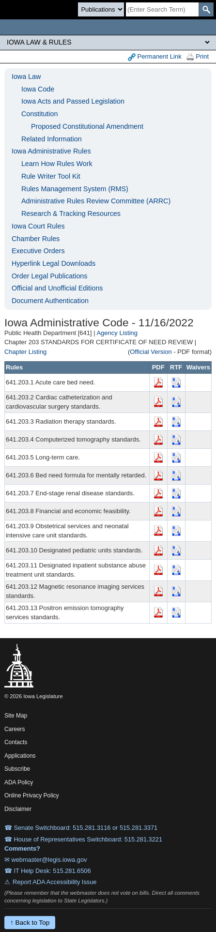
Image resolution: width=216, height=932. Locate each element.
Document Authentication (50, 301)
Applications (20, 755)
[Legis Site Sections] (108, 42)
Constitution (39, 114)
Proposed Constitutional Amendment (87, 126)
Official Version (150, 351)
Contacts (15, 742)
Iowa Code (37, 89)
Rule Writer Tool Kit (50, 176)
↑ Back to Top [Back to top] (29, 922)
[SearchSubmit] (206, 9)
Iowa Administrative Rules (51, 151)
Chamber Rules (36, 239)
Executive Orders (38, 251)
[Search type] (101, 9)
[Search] (162, 9)
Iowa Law (26, 76)
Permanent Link (155, 57)
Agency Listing (117, 332)
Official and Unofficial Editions (57, 288)
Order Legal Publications (50, 276)
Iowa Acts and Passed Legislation (72, 101)
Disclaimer (17, 809)
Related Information (51, 139)
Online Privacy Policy (31, 795)
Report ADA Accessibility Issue (55, 882)
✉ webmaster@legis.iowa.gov (45, 859)
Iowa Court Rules (38, 226)
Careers (14, 729)
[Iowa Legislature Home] (108, 27)
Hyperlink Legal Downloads (53, 263)
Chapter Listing (25, 351)
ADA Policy (18, 782)
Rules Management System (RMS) (74, 189)
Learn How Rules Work (57, 164)
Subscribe (17, 768)
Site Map (15, 715)
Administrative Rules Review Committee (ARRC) (95, 201)
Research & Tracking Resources (71, 213)
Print (197, 57)
